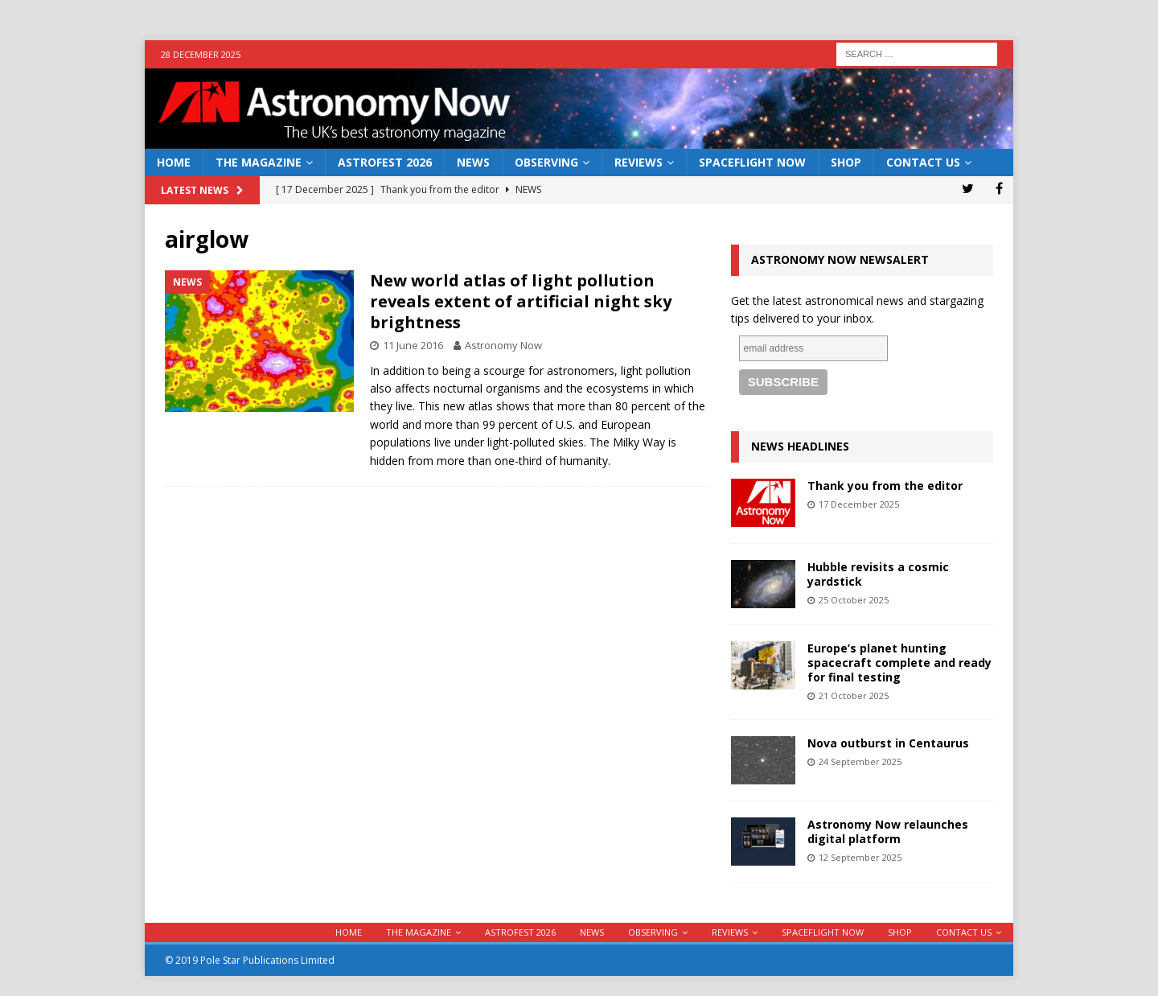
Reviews (638, 162)
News (473, 162)
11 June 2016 (413, 345)
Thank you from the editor (885, 485)
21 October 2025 (854, 695)
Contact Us (923, 162)
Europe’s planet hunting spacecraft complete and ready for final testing (899, 662)
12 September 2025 (860, 857)
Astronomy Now (503, 345)
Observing (546, 162)
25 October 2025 (854, 600)
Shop (846, 162)
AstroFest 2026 (385, 162)
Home (174, 162)
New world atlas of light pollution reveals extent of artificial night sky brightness (520, 301)
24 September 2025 (860, 761)
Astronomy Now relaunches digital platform (887, 831)
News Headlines (800, 446)
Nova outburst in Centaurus (888, 743)
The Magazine (259, 162)
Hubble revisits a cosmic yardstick (878, 574)
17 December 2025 (859, 504)
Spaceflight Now (752, 162)
